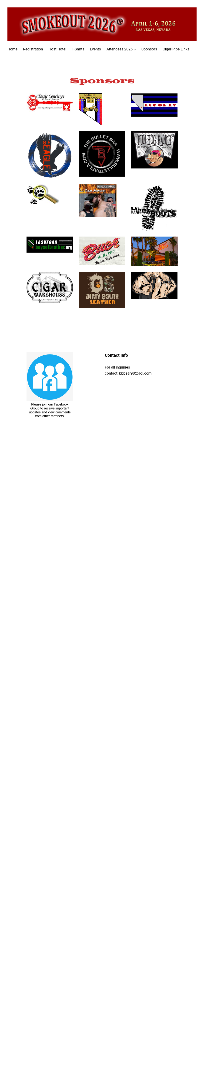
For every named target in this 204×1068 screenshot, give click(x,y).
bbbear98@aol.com (135, 373)
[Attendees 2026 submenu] (135, 49)
